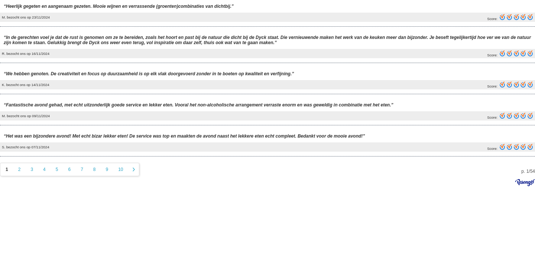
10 (120, 169)
